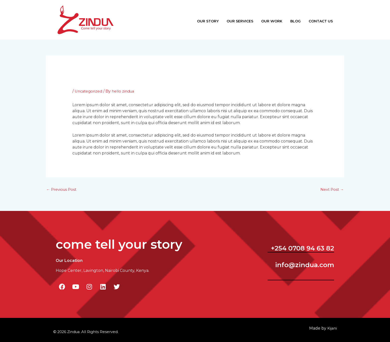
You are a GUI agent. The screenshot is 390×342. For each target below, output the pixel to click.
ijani (332, 324)
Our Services (240, 19)
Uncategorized (89, 87)
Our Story (208, 19)
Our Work (271, 19)
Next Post (331, 185)
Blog (295, 19)
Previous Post (62, 185)
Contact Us (321, 19)
